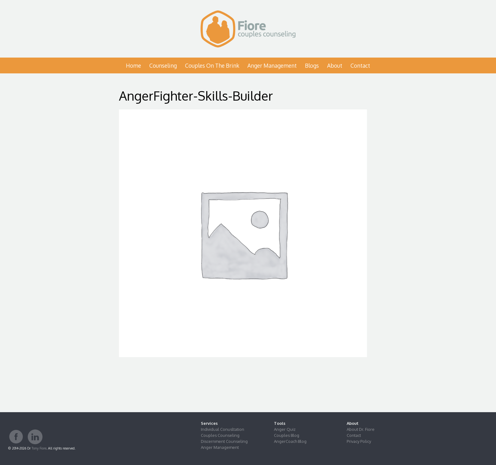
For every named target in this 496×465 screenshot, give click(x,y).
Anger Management (272, 65)
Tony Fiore (39, 448)
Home (133, 65)
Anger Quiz (284, 429)
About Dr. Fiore (361, 429)
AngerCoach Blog (290, 441)
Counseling (163, 65)
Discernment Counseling (224, 441)
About (334, 65)
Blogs (312, 65)
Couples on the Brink (212, 65)
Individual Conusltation (222, 429)
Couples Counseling (220, 435)
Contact (360, 65)
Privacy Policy (359, 441)
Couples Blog (286, 435)
